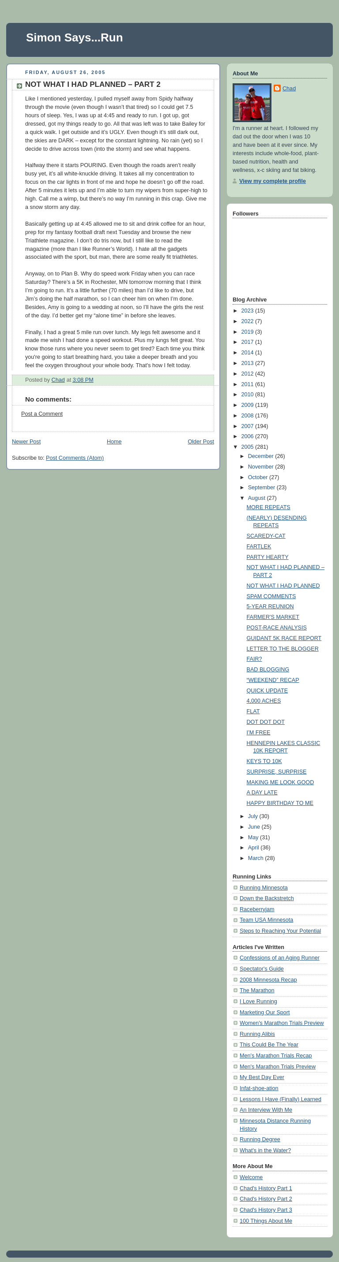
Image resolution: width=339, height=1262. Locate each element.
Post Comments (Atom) (75, 458)
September (262, 487)
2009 (248, 405)
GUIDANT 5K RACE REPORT (284, 638)
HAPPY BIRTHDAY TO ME (280, 803)
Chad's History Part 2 (266, 1199)
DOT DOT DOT (266, 722)
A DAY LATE (262, 792)
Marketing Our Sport (265, 1012)
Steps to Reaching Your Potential (280, 931)
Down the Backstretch (267, 898)
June (255, 827)
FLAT (253, 711)
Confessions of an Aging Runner (280, 958)
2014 (248, 353)
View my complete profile (272, 181)
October (258, 477)
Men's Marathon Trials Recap (276, 1056)
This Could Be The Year (269, 1045)
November (261, 467)
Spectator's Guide (262, 969)
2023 (248, 311)
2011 (248, 384)
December (261, 456)
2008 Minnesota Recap (268, 980)
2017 (248, 342)
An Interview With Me (266, 1110)
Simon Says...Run (74, 37)
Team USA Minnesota (266, 920)
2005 (248, 447)
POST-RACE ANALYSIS (277, 628)
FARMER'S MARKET (273, 617)
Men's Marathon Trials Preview (278, 1067)
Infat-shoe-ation (259, 1088)
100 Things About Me (266, 1221)
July (254, 816)
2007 (248, 426)
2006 (248, 436)
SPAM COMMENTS (271, 596)
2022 (248, 321)
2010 (248, 394)
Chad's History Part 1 (266, 1188)
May (254, 837)
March (256, 858)
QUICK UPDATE (267, 691)
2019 (248, 332)
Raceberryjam (257, 909)
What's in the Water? (265, 1150)
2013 (248, 363)
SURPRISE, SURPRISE (277, 772)
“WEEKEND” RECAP (273, 680)
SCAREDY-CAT (266, 536)
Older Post (201, 442)
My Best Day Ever (262, 1077)
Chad (289, 89)
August (257, 498)
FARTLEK (259, 547)
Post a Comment (42, 414)
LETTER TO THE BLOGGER (283, 649)
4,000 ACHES (264, 701)
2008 (248, 416)
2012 (248, 374)
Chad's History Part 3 (266, 1210)
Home (114, 442)
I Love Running (258, 1001)
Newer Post (26, 442)
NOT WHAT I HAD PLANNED (283, 586)
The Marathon (257, 990)
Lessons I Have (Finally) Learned (280, 1099)
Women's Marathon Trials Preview (282, 1023)
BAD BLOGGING (268, 669)
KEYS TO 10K (264, 761)
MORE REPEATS (268, 507)
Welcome (251, 1177)
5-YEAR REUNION (270, 606)
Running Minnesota (264, 888)
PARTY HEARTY (268, 557)
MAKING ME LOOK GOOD (280, 782)
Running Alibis (257, 1034)
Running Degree (260, 1139)
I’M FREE (259, 733)
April (254, 848)
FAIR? (254, 659)
